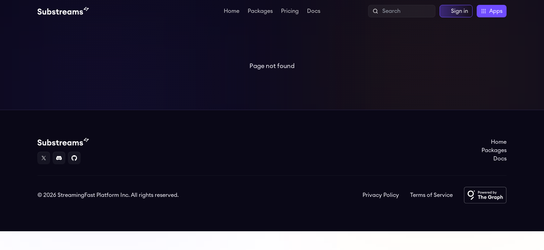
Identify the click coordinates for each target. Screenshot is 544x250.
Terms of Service (431, 195)
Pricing (290, 11)
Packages (260, 11)
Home (231, 11)
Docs (313, 11)
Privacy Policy (381, 195)
